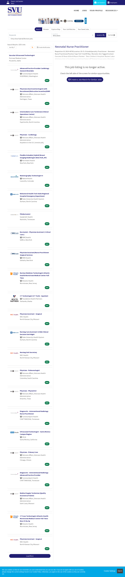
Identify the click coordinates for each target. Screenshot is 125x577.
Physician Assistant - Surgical (31, 314)
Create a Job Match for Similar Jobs (85, 79)
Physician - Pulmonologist (30, 370)
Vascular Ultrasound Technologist (22, 55)
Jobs (84, 10)
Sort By (11, 47)
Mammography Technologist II (31, 176)
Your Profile (96, 10)
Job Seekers (99, 2)
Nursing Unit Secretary (28, 352)
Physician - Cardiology (28, 135)
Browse (46, 29)
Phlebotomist (25, 214)
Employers (112, 2)
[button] (111, 35)
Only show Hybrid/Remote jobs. (22, 39)
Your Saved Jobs (83, 29)
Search (38, 29)
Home (76, 10)
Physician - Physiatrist (28, 391)
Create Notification (43, 47)
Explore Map (55, 29)
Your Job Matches (69, 29)
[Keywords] (30, 35)
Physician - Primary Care (29, 452)
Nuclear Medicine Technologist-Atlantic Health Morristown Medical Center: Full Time (35, 275)
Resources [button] (111, 10)
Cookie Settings (109, 571)
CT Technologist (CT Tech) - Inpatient (34, 296)
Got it (120, 571)
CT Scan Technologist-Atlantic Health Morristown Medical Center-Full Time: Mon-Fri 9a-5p (34, 518)
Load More (30, 556)
